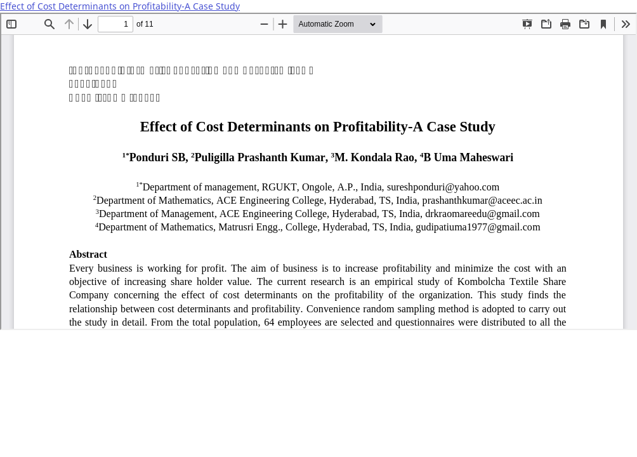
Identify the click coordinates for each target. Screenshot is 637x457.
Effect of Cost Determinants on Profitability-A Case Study (120, 6)
